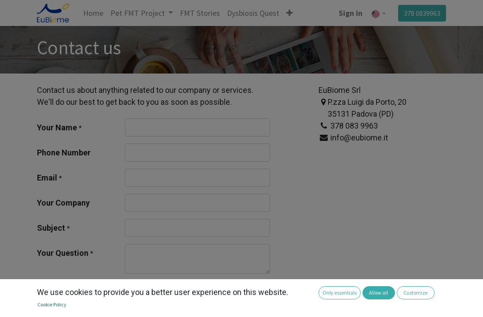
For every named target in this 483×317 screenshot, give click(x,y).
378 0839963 (422, 13)
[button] (289, 13)
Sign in (350, 13)
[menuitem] (93, 13)
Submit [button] (147, 292)
